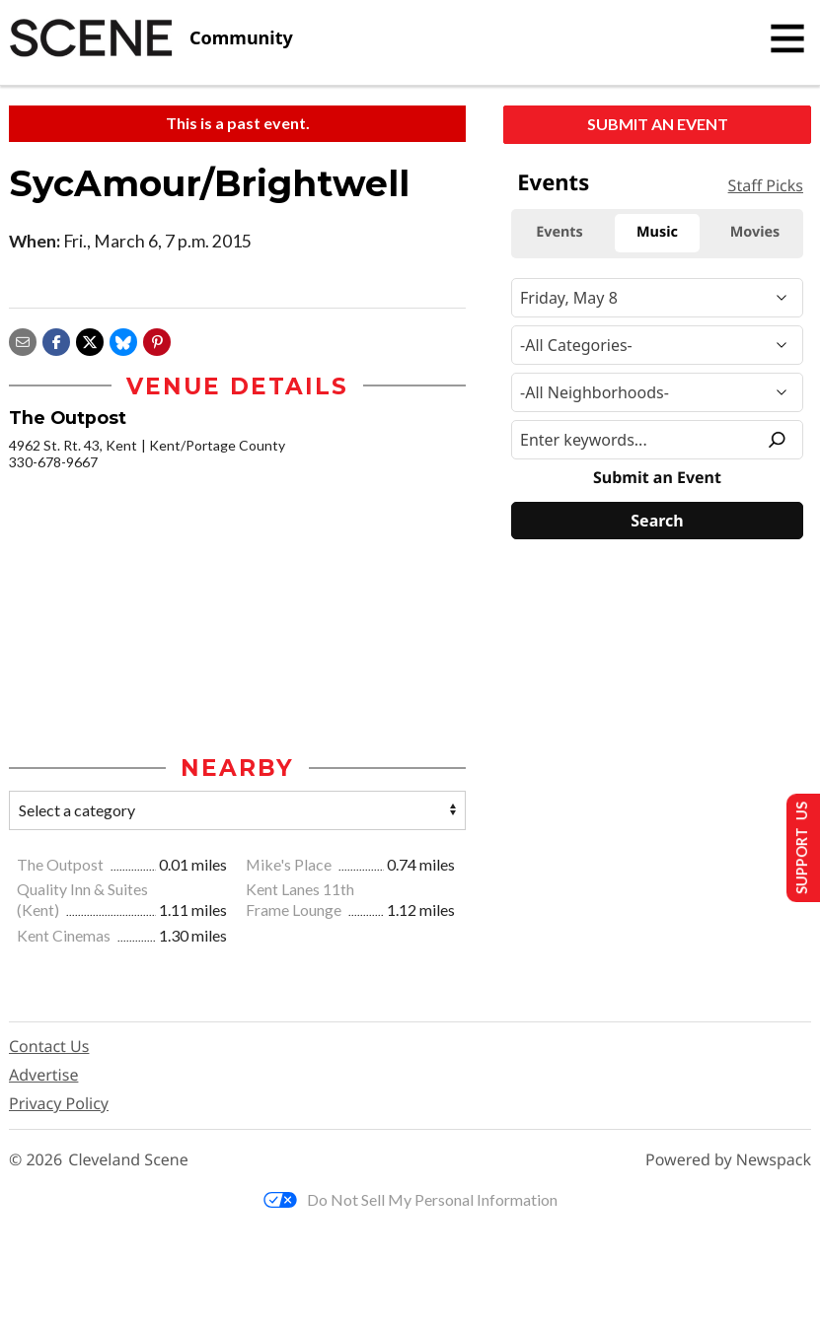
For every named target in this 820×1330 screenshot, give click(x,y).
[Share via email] (23, 339)
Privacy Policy (59, 1105)
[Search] (657, 520)
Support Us (796, 846)
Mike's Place (290, 865)
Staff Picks (765, 185)
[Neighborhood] (657, 392)
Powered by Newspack (728, 1162)
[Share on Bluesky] (123, 339)
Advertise (43, 1076)
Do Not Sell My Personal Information (410, 1200)
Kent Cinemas (65, 937)
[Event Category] (657, 345)
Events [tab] (559, 232)
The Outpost (62, 865)
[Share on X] (90, 339)
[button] (157, 339)
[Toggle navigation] (787, 38)
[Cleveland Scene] (151, 38)
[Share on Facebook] (56, 339)
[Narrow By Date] (657, 297)
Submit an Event (657, 123)
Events (553, 182)
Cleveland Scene (128, 1162)
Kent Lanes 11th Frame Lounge (300, 901)
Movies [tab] (755, 232)
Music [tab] (657, 232)
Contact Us (49, 1048)
